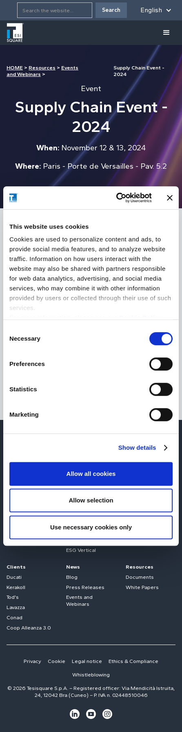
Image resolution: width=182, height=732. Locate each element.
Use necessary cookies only (91, 527)
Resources (42, 68)
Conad (14, 617)
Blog (72, 577)
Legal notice (87, 661)
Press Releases (85, 587)
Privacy (32, 661)
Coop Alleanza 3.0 (29, 628)
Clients (16, 567)
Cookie (56, 661)
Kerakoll (16, 587)
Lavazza (16, 607)
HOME (15, 68)
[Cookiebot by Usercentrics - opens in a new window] (116, 197)
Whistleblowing (91, 675)
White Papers (142, 587)
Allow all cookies (91, 473)
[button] (156, 10)
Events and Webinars (79, 600)
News (73, 567)
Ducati (14, 577)
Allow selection (91, 500)
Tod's (13, 597)
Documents (140, 577)
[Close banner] (170, 198)
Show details (137, 447)
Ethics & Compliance (133, 661)
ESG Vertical (81, 550)
